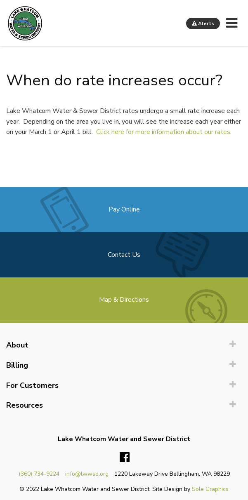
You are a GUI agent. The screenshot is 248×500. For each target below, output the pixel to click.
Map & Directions (124, 299)
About (17, 345)
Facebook (124, 457)
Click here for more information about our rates (163, 131)
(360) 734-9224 (39, 474)
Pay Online (124, 209)
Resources (24, 405)
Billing (17, 365)
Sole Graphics (210, 489)
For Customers (32, 385)
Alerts (203, 23)
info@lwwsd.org (87, 474)
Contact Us (124, 254)
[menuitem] (124, 345)
